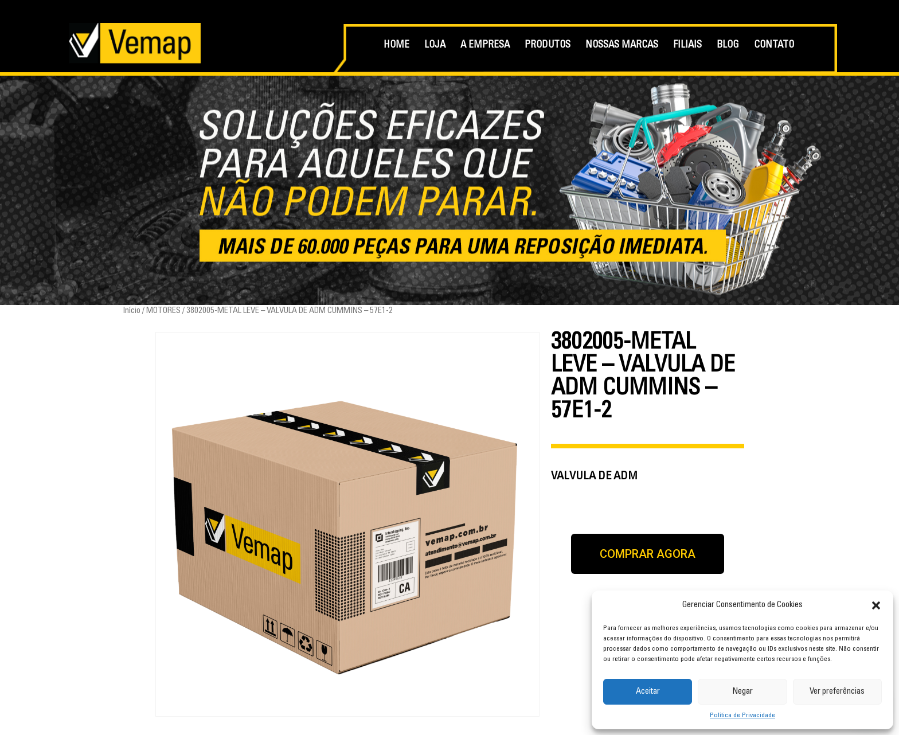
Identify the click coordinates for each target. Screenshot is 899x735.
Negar (742, 691)
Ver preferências (837, 691)
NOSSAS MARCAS (621, 45)
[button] (876, 605)
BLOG (728, 45)
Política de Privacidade (742, 715)
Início (131, 311)
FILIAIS (687, 45)
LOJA (434, 45)
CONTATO (774, 45)
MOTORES (163, 311)
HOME (396, 45)
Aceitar (648, 691)
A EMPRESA (485, 45)
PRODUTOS (547, 45)
